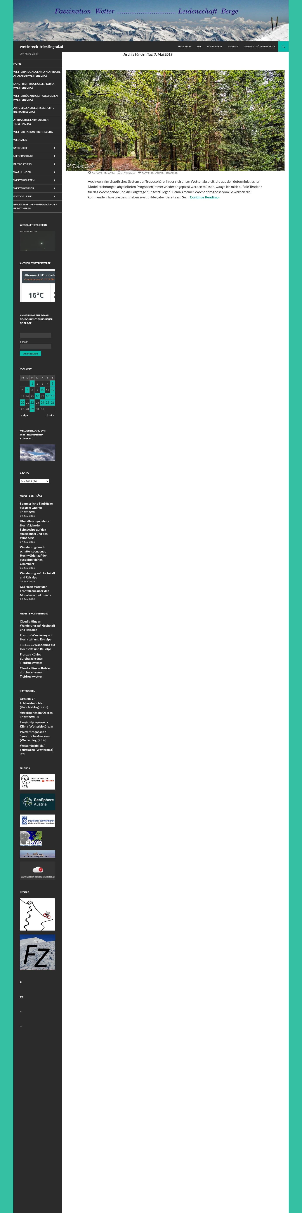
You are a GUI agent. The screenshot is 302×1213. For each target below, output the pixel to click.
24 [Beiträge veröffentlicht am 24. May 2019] (42, 413)
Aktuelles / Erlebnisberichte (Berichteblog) (31, 114)
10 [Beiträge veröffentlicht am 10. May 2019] (42, 402)
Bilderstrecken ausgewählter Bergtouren (30, 219)
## (21, 972)
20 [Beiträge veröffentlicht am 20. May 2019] (22, 413)
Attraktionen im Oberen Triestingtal (36, 128)
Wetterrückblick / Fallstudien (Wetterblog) (37, 101)
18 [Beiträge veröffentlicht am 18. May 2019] (47, 408)
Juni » (51, 424)
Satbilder (26, 158)
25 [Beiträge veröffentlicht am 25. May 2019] (47, 413)
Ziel (199, 46)
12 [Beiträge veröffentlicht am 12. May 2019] (52, 402)
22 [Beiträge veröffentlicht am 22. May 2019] (32, 413)
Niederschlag (29, 166)
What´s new (214, 46)
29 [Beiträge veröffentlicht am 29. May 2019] (32, 419)
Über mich (184, 46)
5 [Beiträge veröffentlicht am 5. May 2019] (53, 397)
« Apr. (24, 424)
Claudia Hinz (27, 614)
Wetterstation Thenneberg (30, 140)
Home (23, 63)
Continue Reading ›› (205, 197)
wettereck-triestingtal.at (41, 46)
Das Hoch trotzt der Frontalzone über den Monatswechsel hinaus (33, 584)
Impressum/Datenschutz (259, 46)
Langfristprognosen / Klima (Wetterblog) (34, 89)
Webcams (26, 149)
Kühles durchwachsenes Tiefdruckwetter (29, 646)
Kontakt (232, 46)
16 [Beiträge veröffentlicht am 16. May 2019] (37, 408)
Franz (23, 623)
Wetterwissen (29, 199)
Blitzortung (28, 174)
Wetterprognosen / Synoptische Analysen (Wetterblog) (129, 167)
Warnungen (28, 182)
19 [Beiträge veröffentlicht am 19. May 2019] (52, 408)
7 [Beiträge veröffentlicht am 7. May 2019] (27, 402)
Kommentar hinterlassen (160, 172)
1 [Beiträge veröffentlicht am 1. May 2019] (32, 397)
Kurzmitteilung (103, 172)
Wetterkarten (29, 190)
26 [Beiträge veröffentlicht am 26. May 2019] (52, 413)
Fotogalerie (28, 207)
